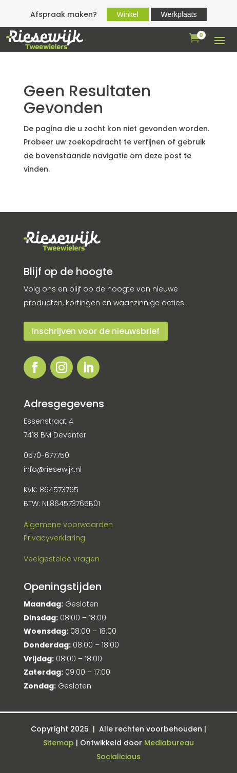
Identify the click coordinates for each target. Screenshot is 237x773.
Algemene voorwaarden (68, 524)
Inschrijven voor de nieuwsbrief (96, 331)
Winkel (128, 14)
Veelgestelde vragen (62, 559)
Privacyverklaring (54, 538)
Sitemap (59, 743)
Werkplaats (179, 14)
